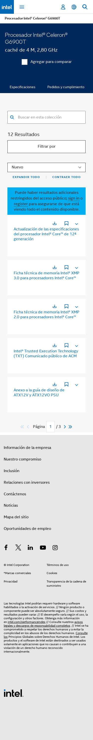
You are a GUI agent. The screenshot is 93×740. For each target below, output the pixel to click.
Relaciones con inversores (27, 482)
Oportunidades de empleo (27, 528)
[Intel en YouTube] (43, 548)
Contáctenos (15, 494)
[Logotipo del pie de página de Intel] (14, 692)
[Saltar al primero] (22, 426)
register (21, 203)
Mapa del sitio (16, 517)
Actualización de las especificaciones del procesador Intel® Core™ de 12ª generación (46, 234)
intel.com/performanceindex (26, 622)
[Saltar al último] (70, 426)
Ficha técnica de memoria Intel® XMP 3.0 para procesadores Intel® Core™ (46, 275)
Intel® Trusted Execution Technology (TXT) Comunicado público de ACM (46, 354)
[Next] (65, 426)
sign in (73, 198)
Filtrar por (47, 146)
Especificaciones (22, 87)
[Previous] (28, 426)
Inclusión (11, 470)
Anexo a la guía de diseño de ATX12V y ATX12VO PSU (39, 393)
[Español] (74, 7)
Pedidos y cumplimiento (65, 87)
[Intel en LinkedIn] (30, 548)
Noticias (11, 505)
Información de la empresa (27, 447)
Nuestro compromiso (22, 459)
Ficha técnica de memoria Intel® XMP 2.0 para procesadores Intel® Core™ (46, 315)
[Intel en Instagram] (55, 548)
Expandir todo (26, 177)
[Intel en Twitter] (18, 548)
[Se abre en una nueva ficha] (55, 223)
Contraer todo (66, 177)
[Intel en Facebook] (6, 548)
